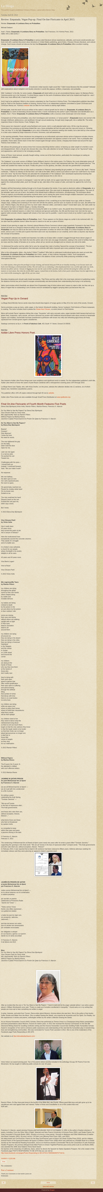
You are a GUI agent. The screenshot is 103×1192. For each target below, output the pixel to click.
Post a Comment (7, 1170)
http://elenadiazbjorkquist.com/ (24, 1036)
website (26, 105)
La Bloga (7, 6)
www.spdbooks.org (63, 397)
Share (3, 1161)
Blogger (52, 1190)
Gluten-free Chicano (43, 309)
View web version (48, 1186)
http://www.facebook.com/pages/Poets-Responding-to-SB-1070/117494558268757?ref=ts (32, 1153)
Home (48, 1182)
